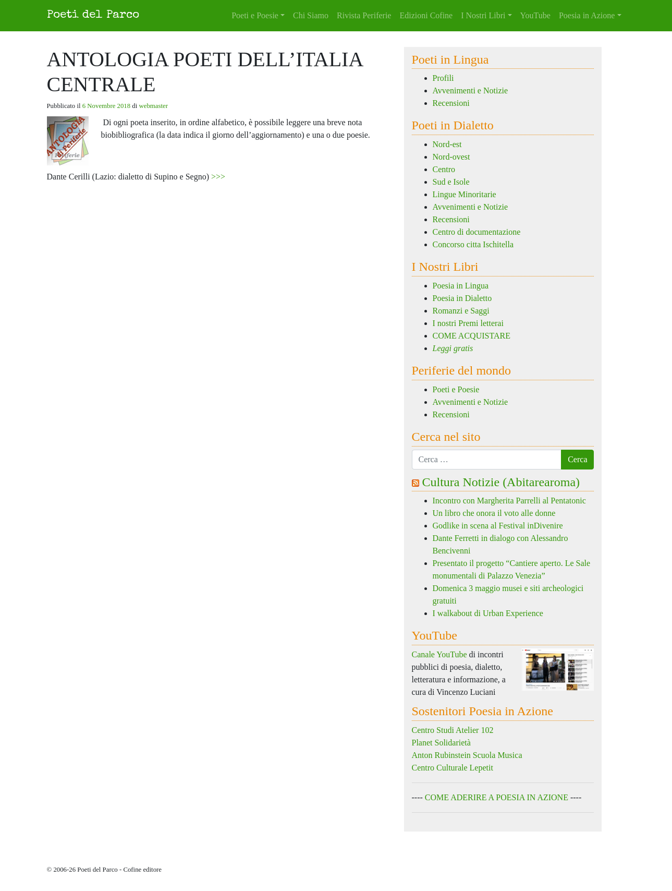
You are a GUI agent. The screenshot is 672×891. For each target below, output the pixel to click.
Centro (444, 169)
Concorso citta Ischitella (473, 244)
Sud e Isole (451, 181)
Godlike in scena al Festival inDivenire (498, 525)
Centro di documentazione (477, 231)
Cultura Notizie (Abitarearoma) (501, 482)
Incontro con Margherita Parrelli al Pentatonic (509, 500)
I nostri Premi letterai (468, 323)
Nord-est (447, 144)
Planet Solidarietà (441, 742)
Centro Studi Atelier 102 (453, 730)
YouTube (535, 15)
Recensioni (451, 103)
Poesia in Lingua (461, 285)
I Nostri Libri (483, 15)
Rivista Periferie (364, 15)
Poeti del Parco (93, 15)
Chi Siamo (310, 15)
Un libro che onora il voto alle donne (494, 513)
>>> (218, 176)
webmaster (153, 106)
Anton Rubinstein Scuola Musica (467, 755)
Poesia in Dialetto (462, 298)
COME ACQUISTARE (471, 335)
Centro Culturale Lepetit (452, 767)
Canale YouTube (439, 654)
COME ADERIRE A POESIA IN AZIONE (496, 797)
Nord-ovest (451, 156)
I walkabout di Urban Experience (488, 613)
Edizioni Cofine (426, 15)
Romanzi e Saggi (461, 310)
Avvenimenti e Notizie (470, 90)
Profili (443, 78)
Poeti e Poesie (254, 15)
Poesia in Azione (587, 15)
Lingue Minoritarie (464, 194)
